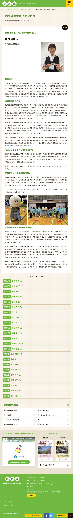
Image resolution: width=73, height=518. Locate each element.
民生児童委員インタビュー (26, 9)
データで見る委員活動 (19, 420)
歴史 (53, 420)
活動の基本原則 (53, 410)
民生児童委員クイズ (19, 424)
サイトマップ (8, 501)
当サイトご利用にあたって (12, 506)
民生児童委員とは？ (19, 410)
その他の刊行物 (47, 465)
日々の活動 (19, 415)
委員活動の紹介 (12, 9)
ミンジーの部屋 (53, 424)
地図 (31, 495)
